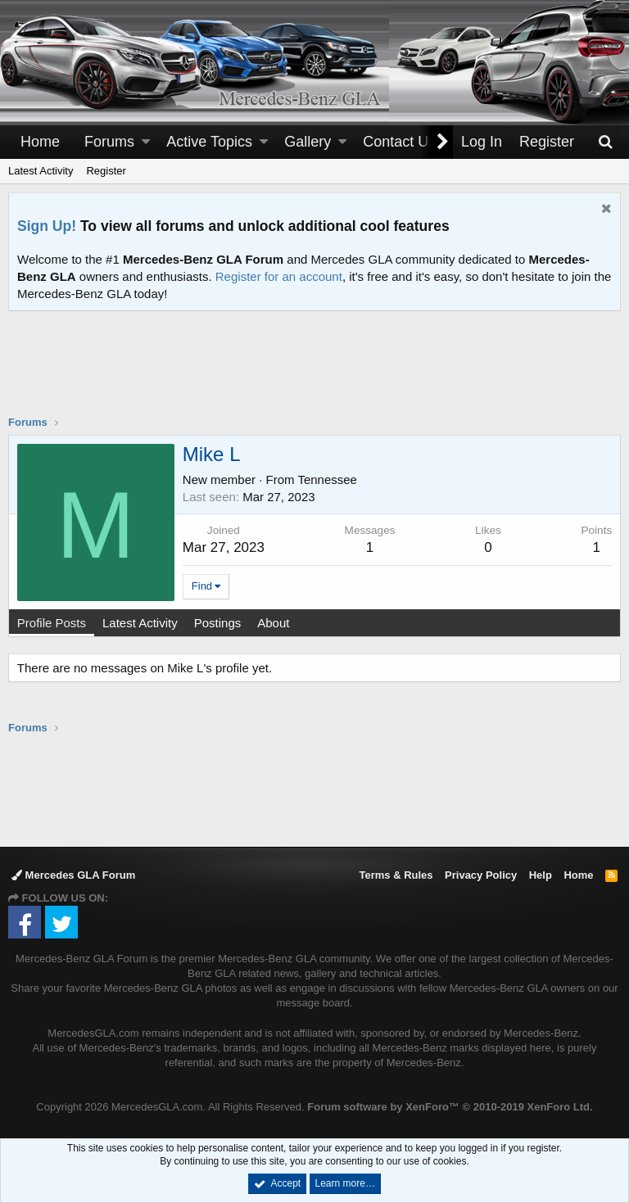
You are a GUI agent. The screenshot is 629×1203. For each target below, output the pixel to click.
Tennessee (328, 479)
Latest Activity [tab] (140, 623)
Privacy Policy (481, 875)
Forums (109, 141)
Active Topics (209, 141)
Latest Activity (40, 171)
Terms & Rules (395, 875)
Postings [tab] (218, 623)
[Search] (605, 142)
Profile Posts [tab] (51, 623)
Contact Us (399, 141)
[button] (146, 142)
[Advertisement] (314, 373)
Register (105, 171)
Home (40, 141)
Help (540, 875)
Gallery (307, 141)
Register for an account (278, 276)
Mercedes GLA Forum (73, 875)
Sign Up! (46, 226)
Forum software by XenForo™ (449, 1107)
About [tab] (273, 623)
